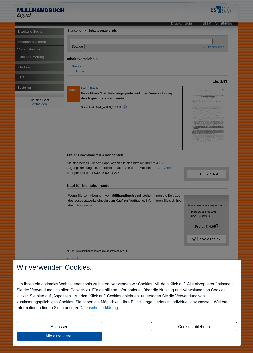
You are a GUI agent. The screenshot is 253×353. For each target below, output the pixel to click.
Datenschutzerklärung (99, 308)
